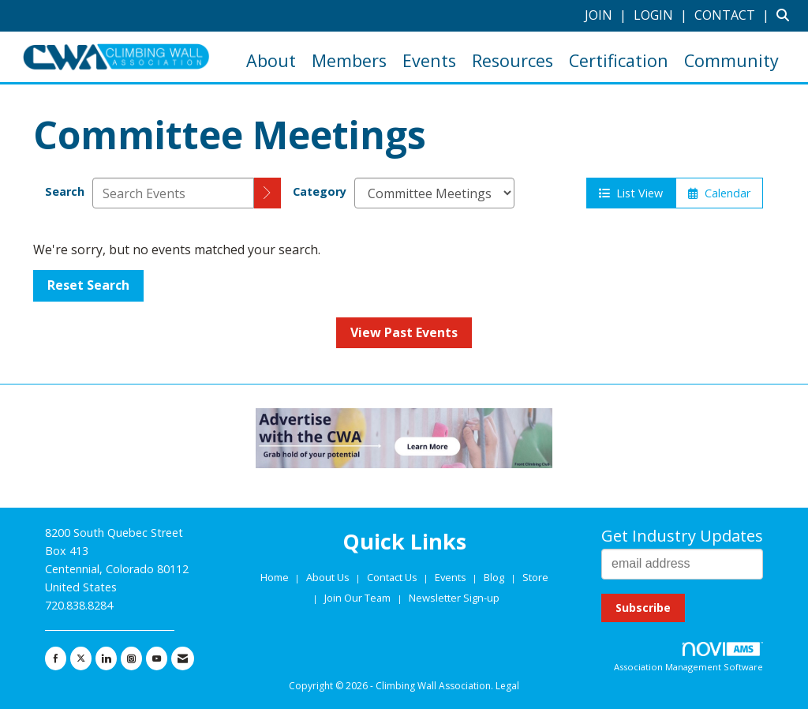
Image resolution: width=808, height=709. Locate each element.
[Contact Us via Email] (182, 658)
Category (319, 191)
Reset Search (88, 285)
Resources (512, 60)
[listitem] (607, 15)
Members (349, 60)
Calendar (719, 193)
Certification (618, 60)
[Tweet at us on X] (81, 658)
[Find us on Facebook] (55, 658)
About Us (329, 577)
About (271, 60)
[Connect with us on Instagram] (131, 658)
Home (275, 577)
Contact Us (393, 577)
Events (429, 60)
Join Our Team (357, 598)
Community (731, 60)
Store (535, 577)
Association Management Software (688, 657)
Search (64, 191)
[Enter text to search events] (173, 193)
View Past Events (404, 332)
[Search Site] (786, 15)
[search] (267, 193)
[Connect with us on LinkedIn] (106, 658)
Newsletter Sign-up (454, 598)
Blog (494, 577)
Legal (507, 685)
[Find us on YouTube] (156, 658)
